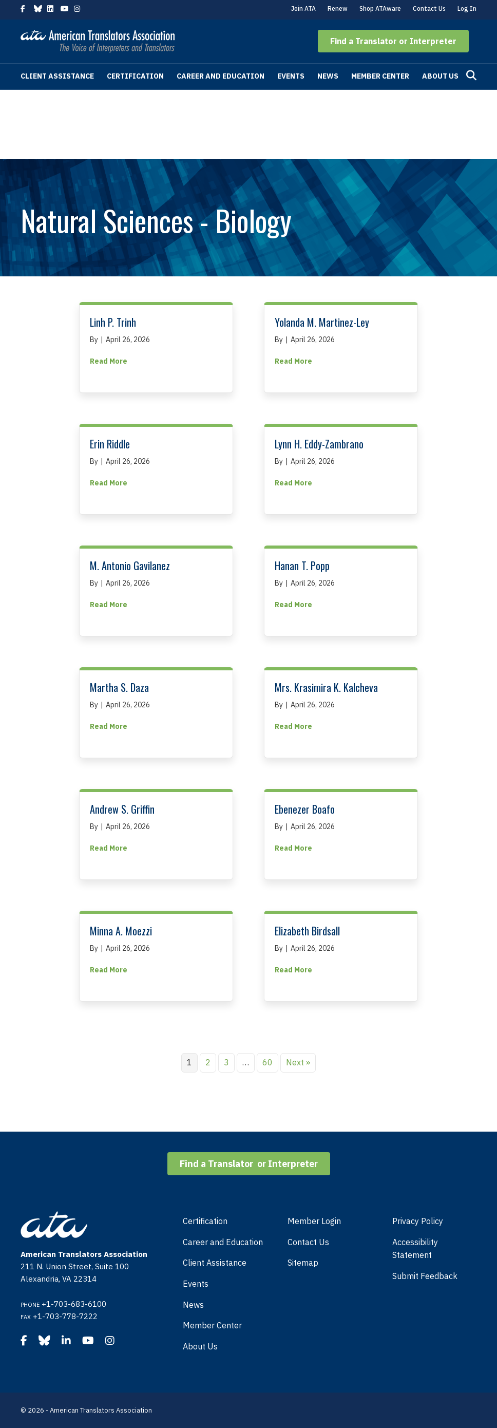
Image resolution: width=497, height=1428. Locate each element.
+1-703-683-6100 (74, 1304)
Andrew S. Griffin (122, 809)
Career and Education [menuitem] (223, 1242)
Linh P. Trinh (113, 322)
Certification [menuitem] (205, 1221)
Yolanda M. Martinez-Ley (322, 322)
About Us (440, 76)
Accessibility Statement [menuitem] (415, 1249)
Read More (108, 360)
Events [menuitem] (195, 1284)
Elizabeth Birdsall (307, 930)
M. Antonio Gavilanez (130, 565)
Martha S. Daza (119, 687)
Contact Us (429, 8)
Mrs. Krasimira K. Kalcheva (326, 687)
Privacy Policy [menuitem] (417, 1221)
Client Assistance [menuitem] (214, 1262)
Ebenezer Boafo (305, 809)
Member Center (380, 76)
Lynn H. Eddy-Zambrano (319, 444)
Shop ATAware (380, 8)
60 (267, 1062)
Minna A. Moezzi (121, 930)
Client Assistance (57, 76)
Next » (298, 1062)
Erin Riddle (110, 444)
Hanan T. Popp (302, 565)
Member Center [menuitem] (212, 1325)
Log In (466, 8)
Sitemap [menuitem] (303, 1262)
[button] (393, 41)
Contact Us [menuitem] (308, 1242)
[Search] (471, 75)
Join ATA (303, 8)
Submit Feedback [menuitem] (424, 1276)
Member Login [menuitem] (314, 1221)
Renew (338, 8)
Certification (135, 76)
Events (290, 76)
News (327, 76)
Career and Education (220, 76)
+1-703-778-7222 (65, 1316)
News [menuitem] (193, 1305)
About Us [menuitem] (200, 1346)
